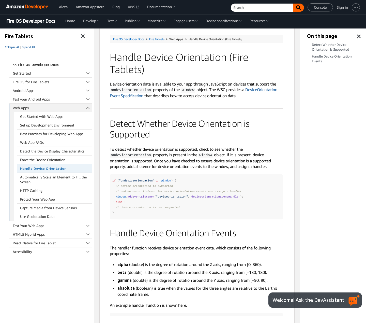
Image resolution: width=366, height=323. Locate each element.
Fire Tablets (156, 39)
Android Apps (52, 90)
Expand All (28, 47)
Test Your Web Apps (52, 225)
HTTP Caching (31, 190)
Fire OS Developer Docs (30, 21)
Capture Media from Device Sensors (48, 208)
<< (36, 64)
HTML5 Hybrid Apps (52, 234)
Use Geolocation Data (37, 216)
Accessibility (52, 251)
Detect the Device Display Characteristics (52, 151)
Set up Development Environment (47, 125)
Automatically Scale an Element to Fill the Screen (53, 179)
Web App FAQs (32, 142)
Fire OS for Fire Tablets (52, 81)
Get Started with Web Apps (41, 116)
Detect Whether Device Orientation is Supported (330, 47)
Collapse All (12, 47)
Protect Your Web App (37, 199)
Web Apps (53, 107)
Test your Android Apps (52, 99)
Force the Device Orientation (42, 160)
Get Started (52, 73)
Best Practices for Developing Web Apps (51, 134)
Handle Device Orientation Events (332, 58)
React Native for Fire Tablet (52, 243)
